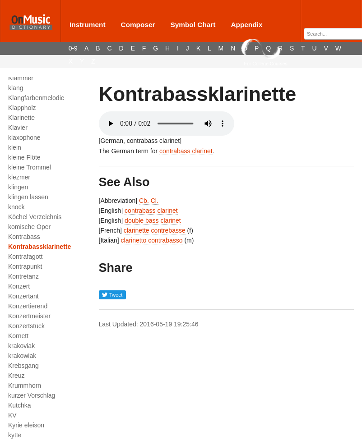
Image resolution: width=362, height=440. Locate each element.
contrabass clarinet (186, 151)
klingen (18, 187)
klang (15, 88)
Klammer (20, 78)
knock (16, 207)
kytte (15, 435)
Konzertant (23, 296)
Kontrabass (24, 236)
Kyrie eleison (26, 425)
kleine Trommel (29, 167)
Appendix (246, 24)
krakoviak (21, 345)
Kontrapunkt (25, 266)
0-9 (73, 48)
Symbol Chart (192, 24)
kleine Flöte (24, 157)
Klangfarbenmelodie (36, 97)
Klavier (18, 127)
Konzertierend (27, 306)
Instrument (88, 24)
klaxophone (24, 137)
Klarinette (21, 117)
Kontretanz (23, 276)
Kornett (18, 335)
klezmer (19, 177)
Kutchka (19, 405)
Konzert (19, 286)
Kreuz (16, 375)
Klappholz (22, 107)
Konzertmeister (29, 316)
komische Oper (29, 226)
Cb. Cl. (148, 200)
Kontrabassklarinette (39, 246)
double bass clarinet (153, 220)
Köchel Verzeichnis (34, 216)
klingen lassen (28, 197)
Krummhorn (24, 385)
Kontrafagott (25, 256)
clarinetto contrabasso (152, 240)
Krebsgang (23, 365)
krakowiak (22, 355)
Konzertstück (26, 326)
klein (14, 147)
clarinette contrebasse (155, 230)
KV (12, 415)
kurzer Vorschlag (31, 395)
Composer (138, 24)
